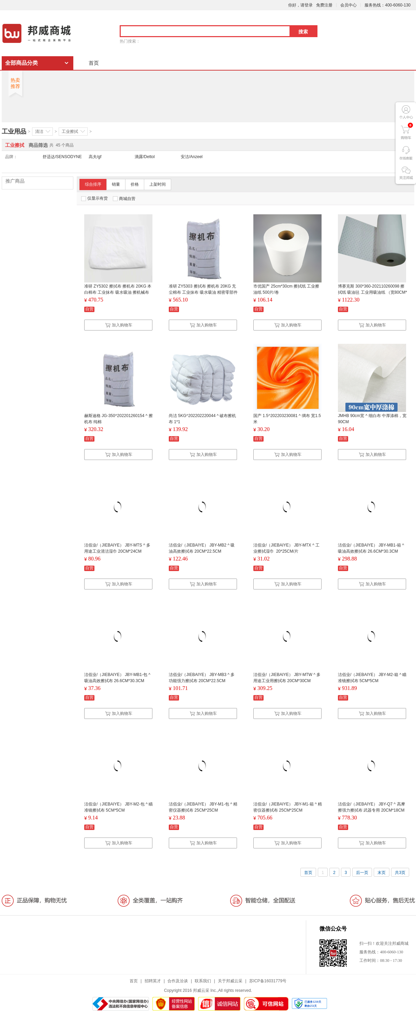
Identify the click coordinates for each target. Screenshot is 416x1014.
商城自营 (124, 198)
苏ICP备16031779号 (267, 981)
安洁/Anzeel (192, 156)
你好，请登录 (300, 5)
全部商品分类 (21, 63)
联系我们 (203, 981)
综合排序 (93, 184)
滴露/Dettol (145, 156)
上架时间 (157, 184)
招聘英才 (153, 981)
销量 (116, 184)
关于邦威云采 (230, 981)
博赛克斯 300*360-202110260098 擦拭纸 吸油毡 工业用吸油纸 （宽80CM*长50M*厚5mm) (372, 292)
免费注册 (324, 5)
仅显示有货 (94, 198)
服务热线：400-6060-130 (388, 5)
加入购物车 (118, 325)
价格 (135, 184)
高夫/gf (95, 156)
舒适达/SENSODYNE (62, 156)
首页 (94, 63)
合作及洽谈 (177, 981)
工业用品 (14, 131)
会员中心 (348, 5)
